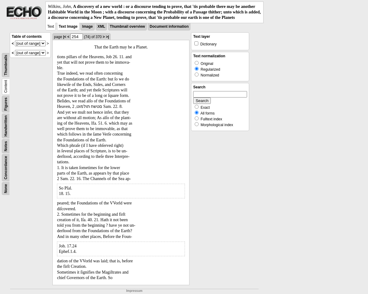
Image (87, 26)
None (6, 188)
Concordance (6, 167)
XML (101, 26)
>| (107, 37)
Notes (6, 146)
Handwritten (6, 125)
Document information (169, 26)
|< (64, 37)
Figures (6, 103)
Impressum (134, 290)
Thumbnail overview (127, 26)
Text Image (68, 26)
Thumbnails (6, 65)
